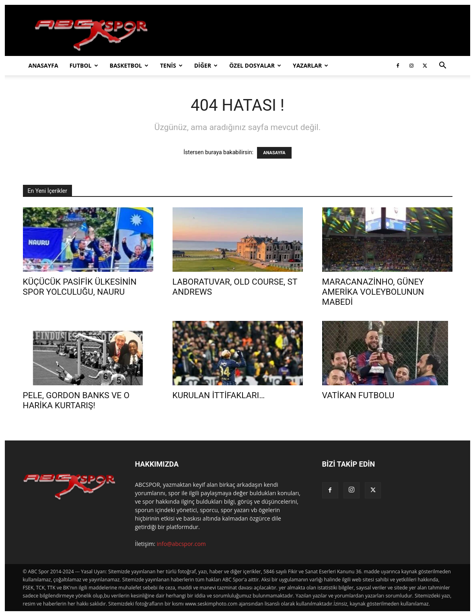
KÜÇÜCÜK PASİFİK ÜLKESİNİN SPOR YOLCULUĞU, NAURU (80, 287)
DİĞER (206, 65)
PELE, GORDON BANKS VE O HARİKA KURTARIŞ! (76, 400)
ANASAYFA (43, 65)
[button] (442, 66)
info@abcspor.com (181, 544)
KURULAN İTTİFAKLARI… (219, 395)
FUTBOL (84, 65)
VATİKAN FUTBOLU (358, 395)
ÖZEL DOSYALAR (255, 65)
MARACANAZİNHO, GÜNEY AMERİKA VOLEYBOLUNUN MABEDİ (373, 292)
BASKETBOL (129, 65)
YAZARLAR (310, 65)
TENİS (171, 65)
